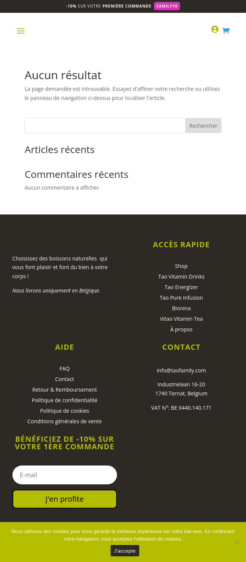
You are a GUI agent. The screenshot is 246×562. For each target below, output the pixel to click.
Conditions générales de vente (65, 421)
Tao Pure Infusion (181, 297)
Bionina (181, 308)
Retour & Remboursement (64, 389)
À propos (181, 329)
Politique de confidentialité (64, 400)
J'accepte (125, 551)
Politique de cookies (64, 410)
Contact (64, 379)
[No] (236, 542)
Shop (181, 266)
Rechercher (203, 125)
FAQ (65, 368)
